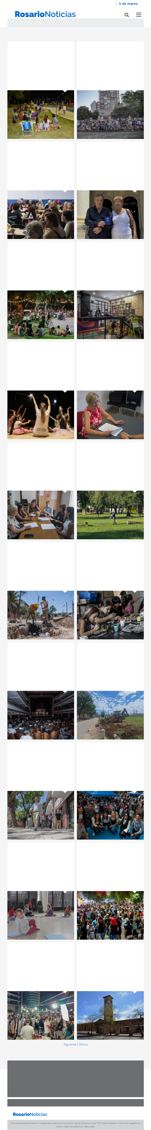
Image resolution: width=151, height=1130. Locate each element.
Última (83, 1044)
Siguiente (70, 1044)
